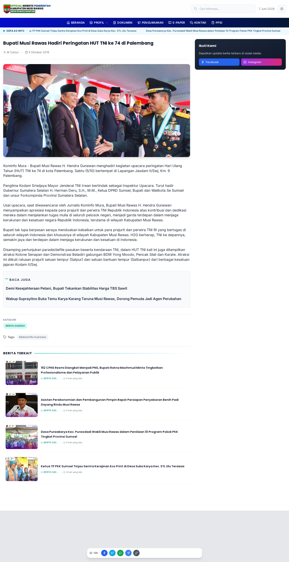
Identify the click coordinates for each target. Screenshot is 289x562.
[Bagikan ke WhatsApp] (120, 553)
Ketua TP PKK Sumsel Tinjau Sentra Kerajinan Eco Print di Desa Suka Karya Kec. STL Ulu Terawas (81, 30)
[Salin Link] (136, 553)
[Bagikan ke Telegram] (128, 553)
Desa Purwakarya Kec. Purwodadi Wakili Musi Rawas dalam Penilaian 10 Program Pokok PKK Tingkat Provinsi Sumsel (214, 30)
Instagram (252, 62)
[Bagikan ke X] (112, 553)
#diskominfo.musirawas (32, 336)
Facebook (210, 62)
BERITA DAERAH (15, 325)
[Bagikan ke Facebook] (104, 553)
